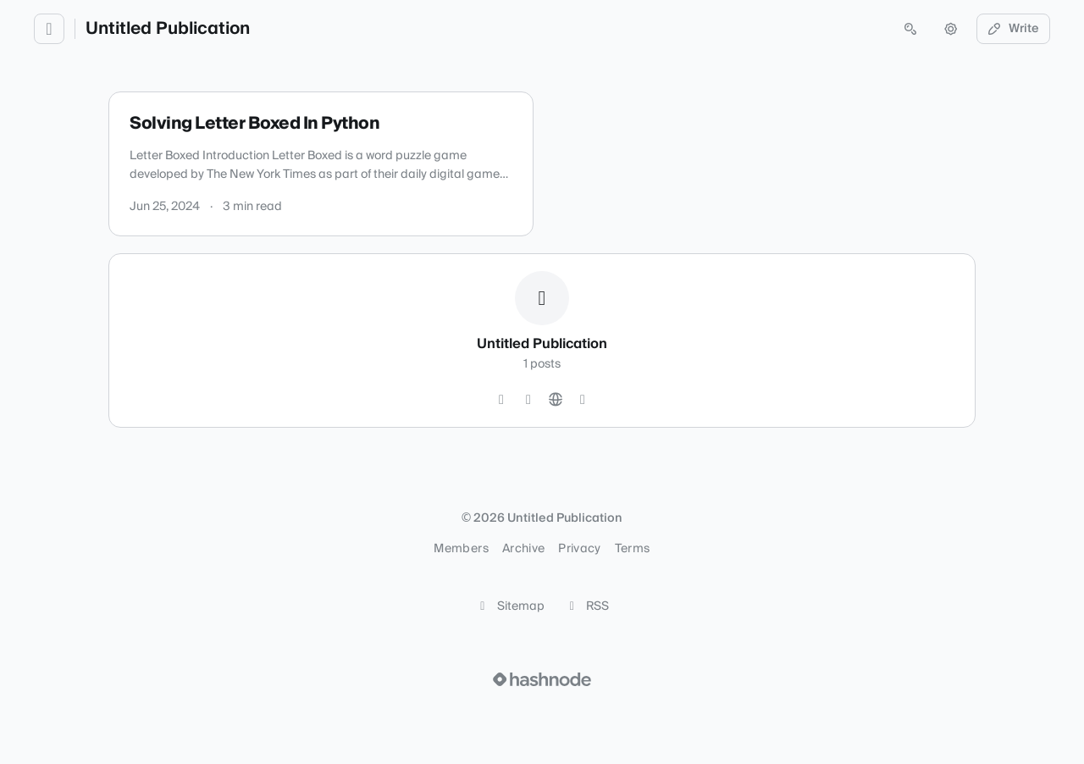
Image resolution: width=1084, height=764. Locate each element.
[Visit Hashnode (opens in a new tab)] (542, 679)
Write (1013, 29)
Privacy (579, 549)
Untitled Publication (168, 28)
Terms (632, 549)
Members (461, 549)
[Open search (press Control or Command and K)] (910, 29)
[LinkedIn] (528, 400)
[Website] (555, 400)
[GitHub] (501, 400)
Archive (523, 549)
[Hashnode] (582, 400)
